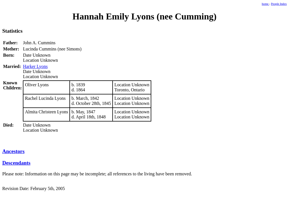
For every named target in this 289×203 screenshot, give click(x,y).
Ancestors (13, 151)
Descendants (16, 163)
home (265, 3)
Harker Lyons (35, 66)
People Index (279, 3)
